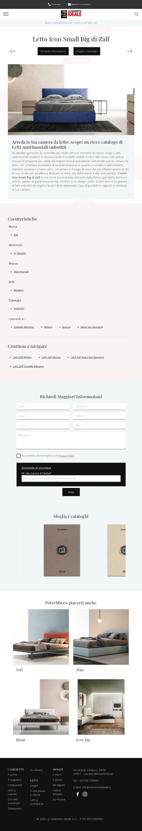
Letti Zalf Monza (51, 357)
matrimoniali (21, 271)
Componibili (15, 785)
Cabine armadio (58, 792)
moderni (19, 290)
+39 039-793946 (88, 780)
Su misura (36, 770)
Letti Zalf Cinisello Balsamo (28, 366)
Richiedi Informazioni (53, 51)
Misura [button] (13, 263)
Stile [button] (12, 282)
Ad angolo (59, 785)
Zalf (16, 234)
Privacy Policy (66, 455)
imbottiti (19, 308)
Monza (66, 327)
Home (48, 23)
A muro (57, 774)
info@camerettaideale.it (96, 787)
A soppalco (14, 779)
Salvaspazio (15, 808)
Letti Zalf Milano (22, 357)
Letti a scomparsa (36, 801)
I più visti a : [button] (17, 319)
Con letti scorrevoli (14, 801)
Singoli (34, 785)
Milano (48, 327)
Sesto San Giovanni (92, 327)
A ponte (12, 774)
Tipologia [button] (15, 300)
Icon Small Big (89, 23)
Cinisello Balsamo (24, 327)
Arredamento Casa (62, 23)
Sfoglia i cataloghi (86, 51)
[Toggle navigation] (6, 14)
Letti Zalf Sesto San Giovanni (87, 357)
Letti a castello (12, 792)
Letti (77, 23)
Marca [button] (13, 226)
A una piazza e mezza (37, 792)
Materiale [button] (15, 245)
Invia (71, 492)
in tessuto (20, 253)
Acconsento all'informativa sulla (48, 455)
